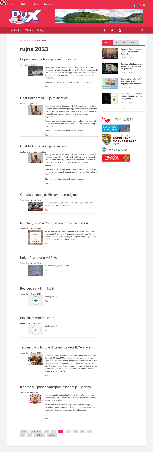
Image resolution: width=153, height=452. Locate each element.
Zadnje (107, 43)
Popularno (121, 43)
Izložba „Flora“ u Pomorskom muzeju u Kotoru (54, 223)
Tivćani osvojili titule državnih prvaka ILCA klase (55, 347)
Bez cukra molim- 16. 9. (37, 288)
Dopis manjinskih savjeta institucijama (48, 59)
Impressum (48, 4)
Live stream (134, 5)
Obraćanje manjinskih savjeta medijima (49, 195)
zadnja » (52, 435)
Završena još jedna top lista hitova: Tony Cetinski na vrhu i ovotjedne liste (132, 66)
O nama (13, 4)
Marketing (25, 4)
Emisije (40, 30)
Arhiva (134, 43)
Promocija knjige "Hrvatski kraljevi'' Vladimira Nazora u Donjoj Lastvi (132, 96)
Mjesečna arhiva (35, 40)
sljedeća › (39, 435)
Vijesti (28, 30)
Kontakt (37, 4)
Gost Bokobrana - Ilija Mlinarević (44, 98)
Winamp (139, 5)
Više (46, 87)
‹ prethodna (36, 431)
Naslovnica (16, 30)
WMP (144, 5)
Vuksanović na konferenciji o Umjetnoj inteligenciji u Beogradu (132, 51)
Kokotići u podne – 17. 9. (38, 258)
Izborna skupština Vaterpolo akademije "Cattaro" (56, 387)
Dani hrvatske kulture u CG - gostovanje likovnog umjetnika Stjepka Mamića (132, 81)
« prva (24, 431)
